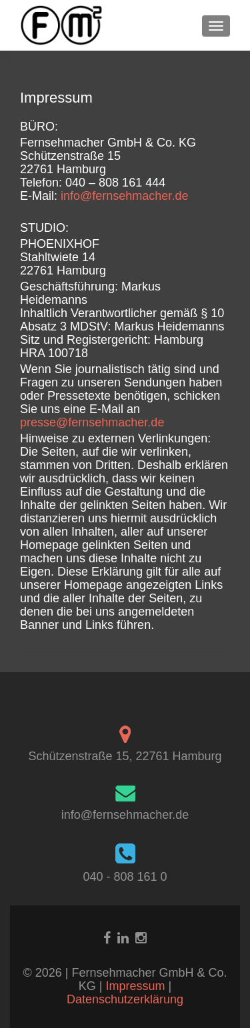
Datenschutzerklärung (125, 999)
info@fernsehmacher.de (124, 196)
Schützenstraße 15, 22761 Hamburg (124, 756)
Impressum (136, 986)
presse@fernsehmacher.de (92, 422)
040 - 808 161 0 (125, 876)
